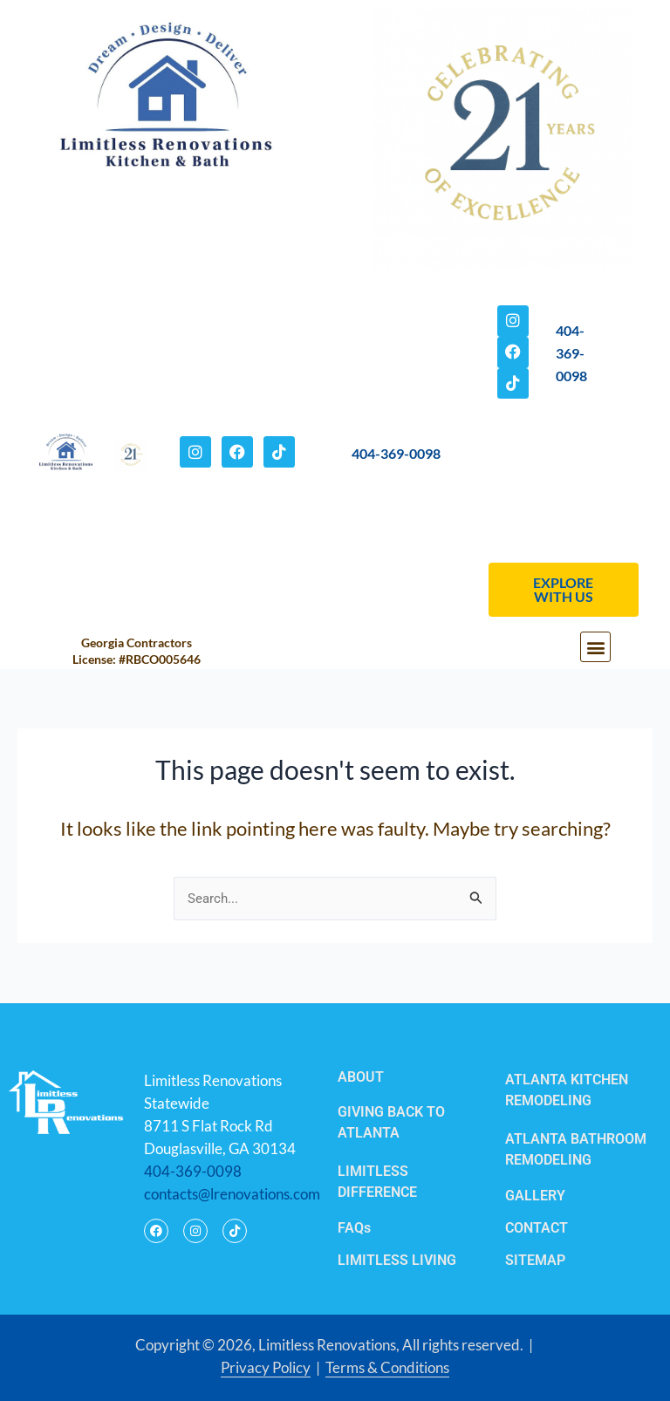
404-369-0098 (396, 454)
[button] (595, 648)
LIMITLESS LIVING (397, 1260)
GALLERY (535, 1195)
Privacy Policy (266, 1367)
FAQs (354, 1228)
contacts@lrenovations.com (232, 1194)
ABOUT (361, 1077)
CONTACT (536, 1228)
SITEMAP (535, 1260)
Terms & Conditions (387, 1367)
